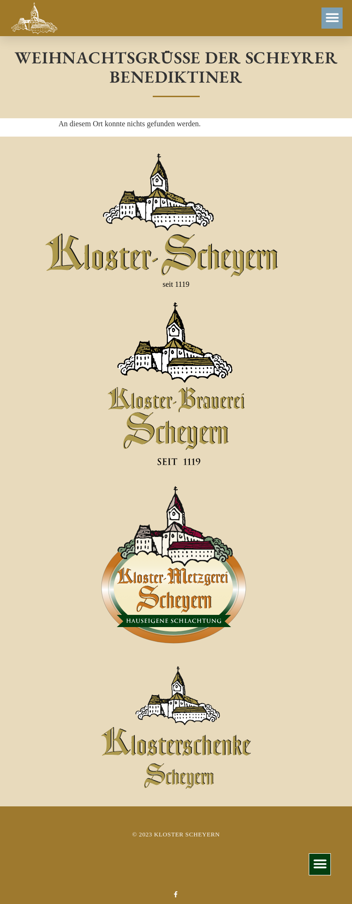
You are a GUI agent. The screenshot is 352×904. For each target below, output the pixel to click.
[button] (332, 18)
